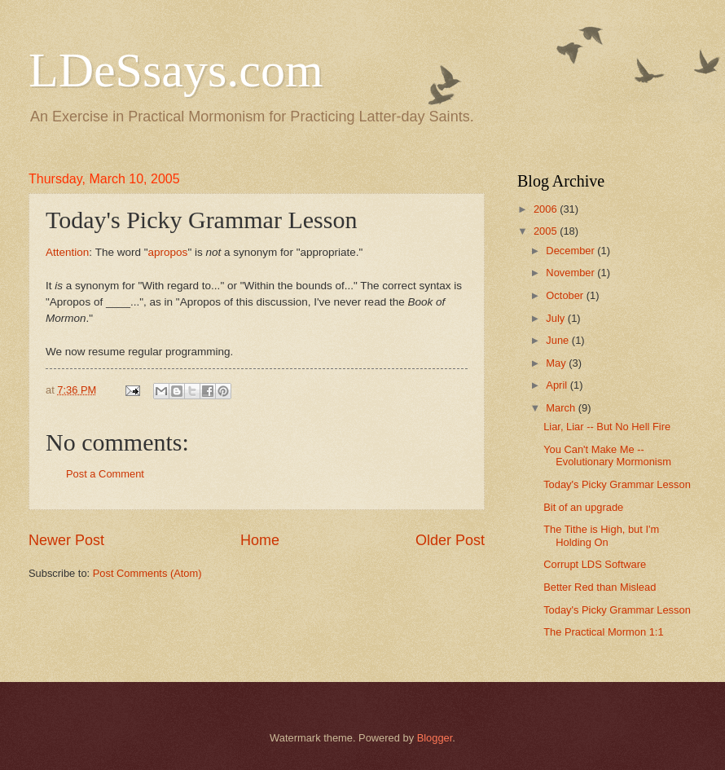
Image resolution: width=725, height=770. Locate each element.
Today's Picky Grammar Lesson (617, 484)
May (557, 363)
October (566, 295)
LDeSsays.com (176, 70)
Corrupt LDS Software (594, 564)
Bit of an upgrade (583, 507)
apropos (168, 252)
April (557, 385)
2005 (547, 231)
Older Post (450, 540)
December (571, 250)
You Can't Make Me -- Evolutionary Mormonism (607, 455)
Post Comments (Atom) (147, 573)
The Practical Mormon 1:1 (603, 632)
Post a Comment (105, 474)
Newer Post (66, 540)
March (562, 408)
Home (259, 540)
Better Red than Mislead (599, 587)
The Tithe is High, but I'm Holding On (601, 535)
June (559, 340)
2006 (547, 209)
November (571, 272)
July (556, 318)
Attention (67, 252)
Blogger (435, 738)
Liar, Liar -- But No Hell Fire (606, 426)
